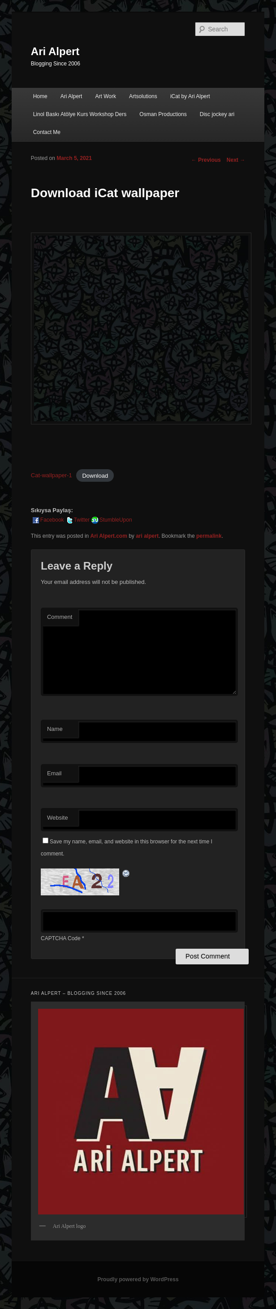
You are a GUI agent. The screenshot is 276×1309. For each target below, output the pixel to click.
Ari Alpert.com (109, 536)
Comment (59, 616)
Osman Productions (162, 114)
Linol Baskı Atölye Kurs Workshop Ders (80, 114)
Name (55, 729)
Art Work (105, 96)
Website (57, 817)
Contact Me (46, 132)
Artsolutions (143, 96)
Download (95, 475)
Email (54, 773)
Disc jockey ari (217, 114)
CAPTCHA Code (61, 938)
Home (40, 96)
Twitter (77, 520)
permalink (209, 536)
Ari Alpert (55, 51)
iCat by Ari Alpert (190, 96)
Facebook (47, 520)
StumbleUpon (111, 520)
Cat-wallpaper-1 (51, 475)
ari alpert (147, 536)
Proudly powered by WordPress (137, 1279)
